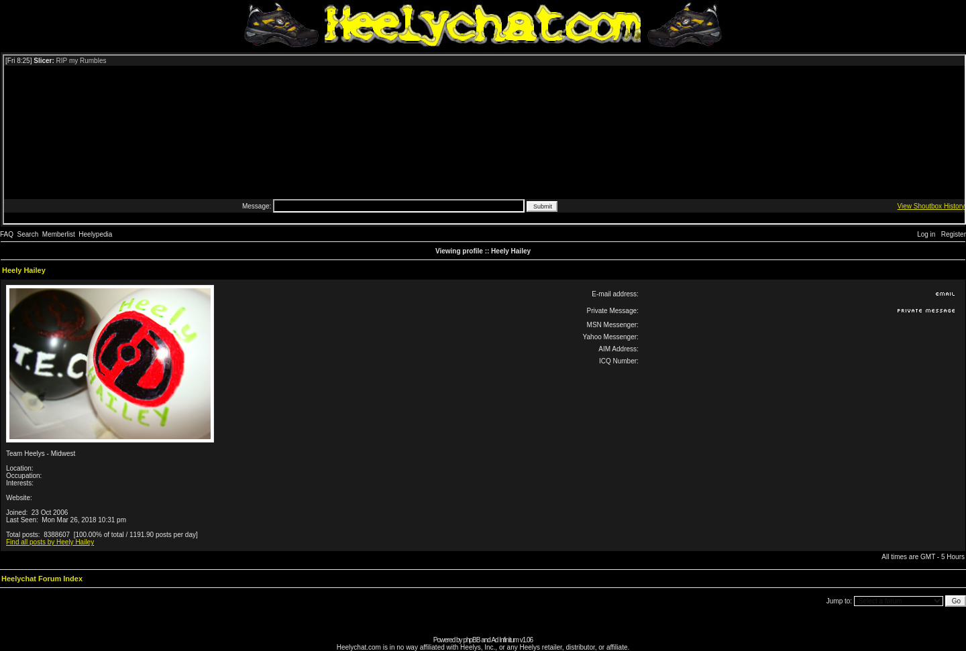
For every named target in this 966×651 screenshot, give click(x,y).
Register (953, 234)
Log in (926, 234)
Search (28, 234)
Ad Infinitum (505, 640)
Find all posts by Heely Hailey (50, 542)
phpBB (471, 640)
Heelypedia (95, 234)
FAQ (6, 234)
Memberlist (58, 234)
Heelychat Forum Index (42, 579)
